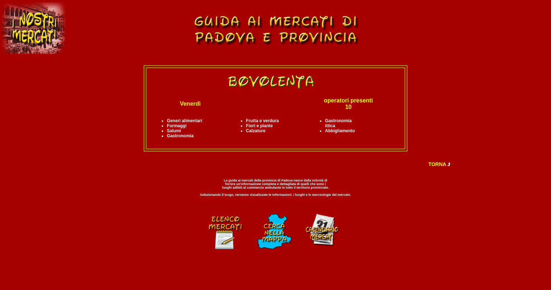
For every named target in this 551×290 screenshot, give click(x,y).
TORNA (439, 164)
